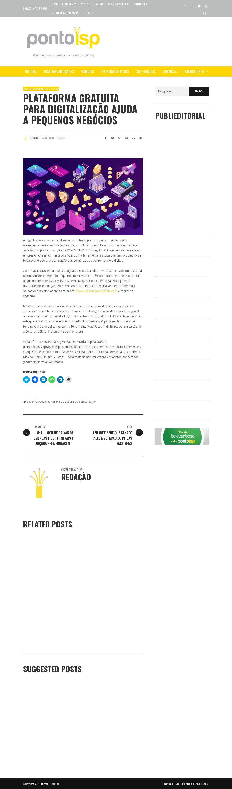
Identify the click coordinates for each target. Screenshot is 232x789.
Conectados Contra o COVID (41, 89)
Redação (35, 138)
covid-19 (32, 401)
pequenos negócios (50, 401)
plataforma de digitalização (79, 401)
